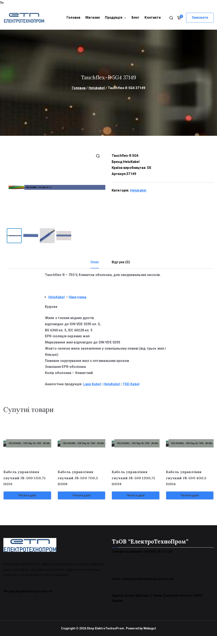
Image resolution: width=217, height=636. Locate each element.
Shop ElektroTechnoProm (105, 628)
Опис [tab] (94, 262)
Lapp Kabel (92, 384)
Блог (136, 17)
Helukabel (97, 88)
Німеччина (77, 297)
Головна (73, 17)
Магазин (92, 17)
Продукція (115, 18)
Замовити (200, 17)
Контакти (152, 17)
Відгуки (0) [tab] (121, 262)
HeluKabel (131, 162)
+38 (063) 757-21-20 (157, 551)
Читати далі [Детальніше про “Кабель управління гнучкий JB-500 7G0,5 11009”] (81, 495)
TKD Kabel (131, 384)
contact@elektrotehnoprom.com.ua (147, 578)
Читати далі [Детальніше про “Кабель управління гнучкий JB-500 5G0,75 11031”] (27, 495)
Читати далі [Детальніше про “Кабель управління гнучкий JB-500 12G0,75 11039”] (136, 495)
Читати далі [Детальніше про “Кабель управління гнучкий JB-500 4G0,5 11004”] (190, 495)
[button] (124, 18)
